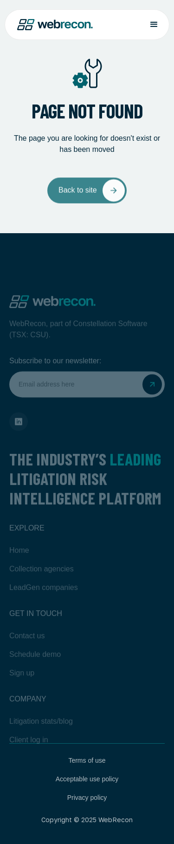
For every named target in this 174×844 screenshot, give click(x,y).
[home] (55, 25)
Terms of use (86, 760)
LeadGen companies (43, 598)
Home (19, 560)
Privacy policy (87, 797)
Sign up (21, 683)
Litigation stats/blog (41, 731)
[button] (154, 24)
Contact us (27, 646)
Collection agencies (41, 579)
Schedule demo (35, 664)
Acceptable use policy (87, 779)
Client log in (28, 750)
